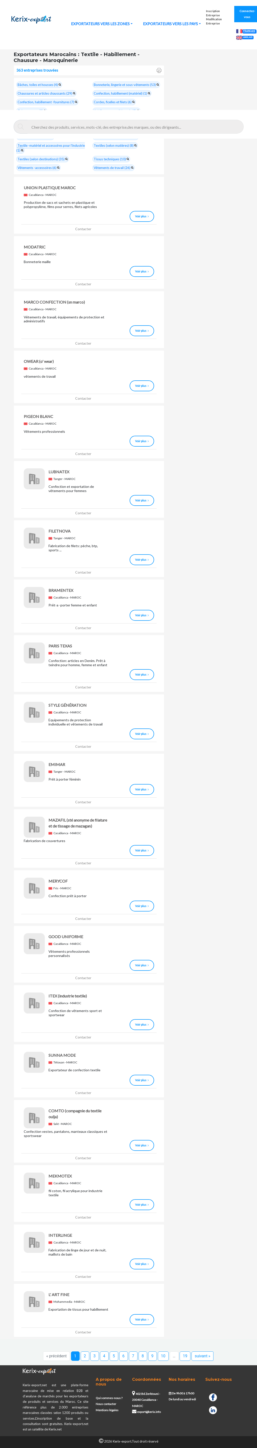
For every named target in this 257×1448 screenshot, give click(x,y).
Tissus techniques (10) (111, 159)
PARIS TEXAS (60, 645)
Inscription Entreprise (213, 13)
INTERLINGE (60, 1235)
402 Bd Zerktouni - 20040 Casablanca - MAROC (146, 1400)
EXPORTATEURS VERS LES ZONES (100, 23)
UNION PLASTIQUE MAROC (50, 187)
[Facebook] (213, 1397)
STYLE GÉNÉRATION (67, 705)
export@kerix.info (146, 1412)
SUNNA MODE (62, 1055)
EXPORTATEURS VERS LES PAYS (170, 23)
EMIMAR (56, 764)
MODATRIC (35, 247)
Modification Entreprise (214, 21)
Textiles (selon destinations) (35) (43, 159)
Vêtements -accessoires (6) (38, 168)
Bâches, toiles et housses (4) (39, 85)
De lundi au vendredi (182, 1399)
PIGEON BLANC (38, 416)
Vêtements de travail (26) (113, 168)
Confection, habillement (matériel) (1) (122, 93)
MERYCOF (58, 881)
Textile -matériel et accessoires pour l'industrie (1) (50, 148)
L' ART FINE (58, 1294)
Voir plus (142, 216)
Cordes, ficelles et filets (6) (114, 102)
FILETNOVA (59, 531)
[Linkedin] (213, 1410)
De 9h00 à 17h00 (181, 1393)
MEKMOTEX (60, 1176)
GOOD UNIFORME (65, 936)
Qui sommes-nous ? (109, 1398)
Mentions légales (107, 1410)
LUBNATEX (58, 471)
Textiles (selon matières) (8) (115, 145)
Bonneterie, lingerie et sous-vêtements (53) (126, 85)
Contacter (83, 229)
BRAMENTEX (60, 590)
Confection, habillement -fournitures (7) (47, 102)
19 (185, 1356)
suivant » (202, 1356)
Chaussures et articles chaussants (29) (46, 93)
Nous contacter (106, 1404)
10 (163, 1356)
